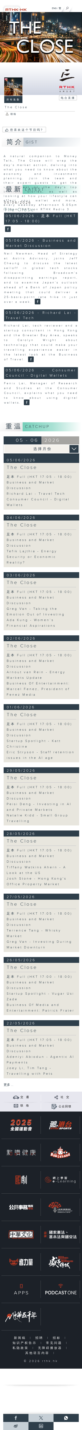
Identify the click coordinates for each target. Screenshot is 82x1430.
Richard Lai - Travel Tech (36, 494)
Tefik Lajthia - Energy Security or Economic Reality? (32, 557)
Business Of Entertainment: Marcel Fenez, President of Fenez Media (38, 689)
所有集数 (13, 99)
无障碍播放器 (51, 1348)
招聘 (40, 1338)
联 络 (24, 1105)
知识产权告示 (26, 1343)
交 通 (24, 1097)
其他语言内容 (38, 1353)
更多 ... (8, 1085)
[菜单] (76, 7)
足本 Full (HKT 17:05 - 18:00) (39, 477)
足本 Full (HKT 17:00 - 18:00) (40, 977)
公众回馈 (65, 1106)
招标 (58, 1338)
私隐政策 (21, 1348)
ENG (54, 8)
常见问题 (55, 1343)
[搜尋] (67, 7)
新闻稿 (21, 1338)
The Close (19, 210)
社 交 (65, 1097)
